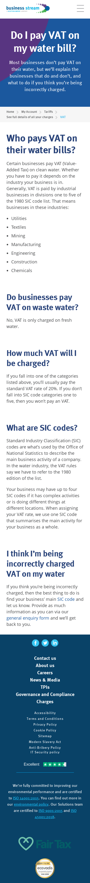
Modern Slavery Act (45, 741)
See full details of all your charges (29, 117)
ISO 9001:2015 (51, 810)
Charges (45, 701)
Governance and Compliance (45, 694)
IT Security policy (45, 752)
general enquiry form (27, 618)
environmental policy (31, 804)
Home (10, 112)
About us (45, 665)
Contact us (45, 658)
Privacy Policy (45, 724)
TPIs (45, 687)
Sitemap (45, 736)
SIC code (66, 599)
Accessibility (45, 713)
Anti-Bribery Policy (45, 747)
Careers (45, 672)
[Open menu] (80, 11)
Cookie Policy (45, 730)
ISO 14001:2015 (26, 798)
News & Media (45, 679)
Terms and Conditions (45, 718)
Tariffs (48, 112)
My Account (29, 112)
